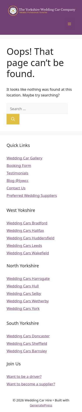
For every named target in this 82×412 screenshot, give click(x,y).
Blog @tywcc (17, 180)
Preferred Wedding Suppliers (32, 195)
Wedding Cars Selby (24, 293)
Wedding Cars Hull (23, 285)
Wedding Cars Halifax (25, 230)
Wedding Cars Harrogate (28, 278)
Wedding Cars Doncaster (28, 335)
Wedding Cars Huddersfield (30, 237)
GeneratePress (41, 405)
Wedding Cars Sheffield (27, 343)
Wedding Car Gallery (24, 158)
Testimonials (17, 173)
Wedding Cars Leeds (24, 245)
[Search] (13, 119)
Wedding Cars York (23, 308)
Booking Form (19, 165)
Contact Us (16, 187)
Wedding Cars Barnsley (27, 350)
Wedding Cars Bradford (27, 222)
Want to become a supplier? (31, 383)
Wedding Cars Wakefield (28, 252)
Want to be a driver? (24, 376)
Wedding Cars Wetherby (28, 300)
